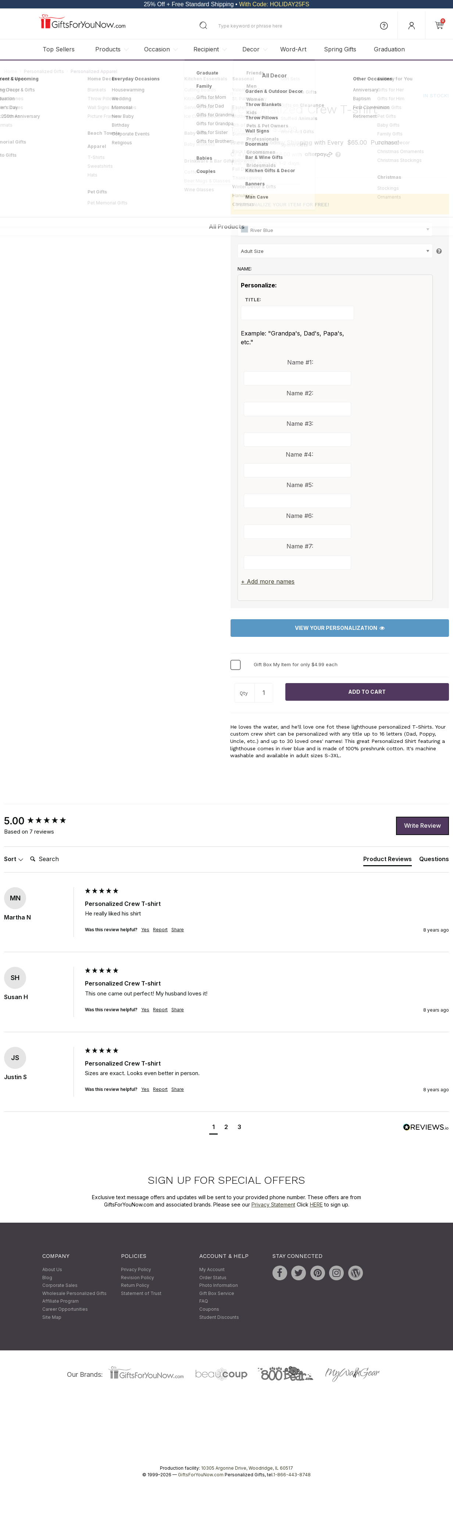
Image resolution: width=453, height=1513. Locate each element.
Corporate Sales (60, 1285)
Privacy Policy (136, 1269)
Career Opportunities (65, 1309)
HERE (316, 1204)
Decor (251, 49)
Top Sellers (59, 49)
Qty (244, 693)
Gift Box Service (216, 1293)
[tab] (387, 860)
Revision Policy (137, 1277)
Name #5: (299, 485)
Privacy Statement (273, 1204)
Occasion (157, 49)
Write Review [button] (422, 826)
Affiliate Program (60, 1301)
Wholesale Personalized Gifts (74, 1293)
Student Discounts (219, 1317)
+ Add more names (268, 581)
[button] (213, 1128)
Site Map (51, 1317)
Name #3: (299, 424)
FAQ (203, 1301)
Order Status (212, 1277)
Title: (253, 299)
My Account (212, 1269)
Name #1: (300, 362)
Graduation (389, 49)
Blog (47, 1277)
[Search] (56, 860)
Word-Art (293, 49)
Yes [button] (145, 930)
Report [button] (160, 930)
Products (108, 49)
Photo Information (218, 1285)
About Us (52, 1269)
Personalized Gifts (44, 71)
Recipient (206, 49)
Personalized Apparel (94, 71)
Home (10, 71)
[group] (42, 821)
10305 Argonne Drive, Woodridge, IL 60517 (247, 1468)
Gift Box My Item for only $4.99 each (296, 664)
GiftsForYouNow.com (201, 1475)
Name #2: (299, 393)
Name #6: (299, 515)
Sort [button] (14, 859)
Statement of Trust (141, 1293)
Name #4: (299, 454)
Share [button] (177, 930)
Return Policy (135, 1285)
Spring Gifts (340, 49)
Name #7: (299, 546)
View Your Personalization (340, 628)
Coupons (209, 1309)
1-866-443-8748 (292, 1475)
